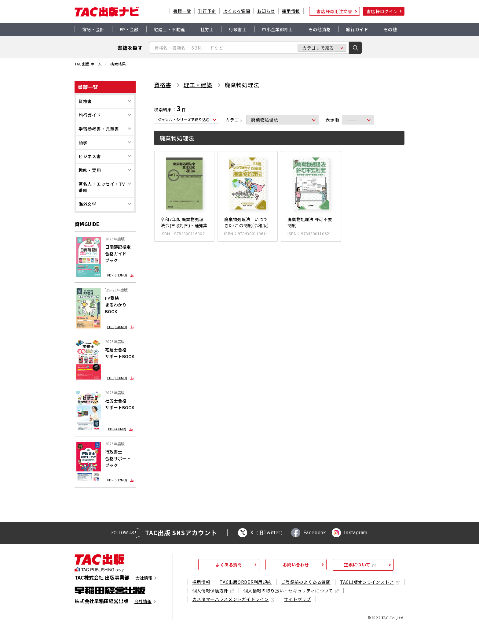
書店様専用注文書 (334, 11)
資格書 (85, 101)
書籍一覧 (182, 11)
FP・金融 (129, 29)
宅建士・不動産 (169, 29)
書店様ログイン (382, 11)
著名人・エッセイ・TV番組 (102, 187)
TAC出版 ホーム (88, 64)
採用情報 (291, 11)
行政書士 (238, 29)
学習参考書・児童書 (99, 129)
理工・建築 (198, 84)
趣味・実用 (90, 170)
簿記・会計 (93, 29)
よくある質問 (236, 11)
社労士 (207, 29)
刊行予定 (207, 11)
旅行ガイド (357, 29)
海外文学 (88, 204)
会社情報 (143, 577)
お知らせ (266, 11)
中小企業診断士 (277, 29)
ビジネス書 (90, 156)
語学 (83, 142)
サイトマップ (297, 599)
